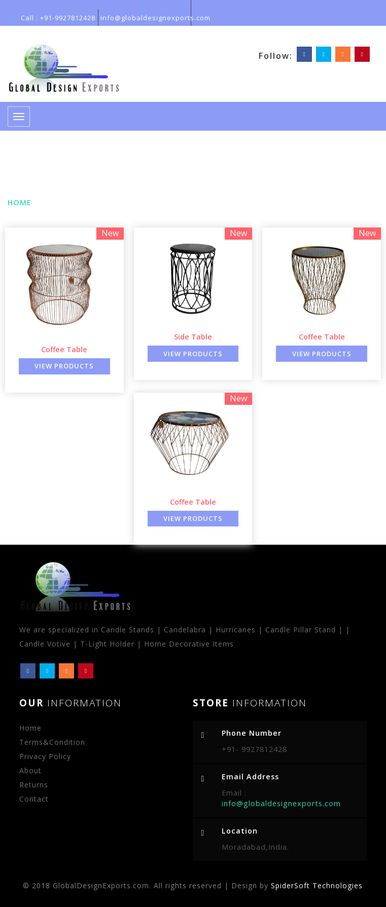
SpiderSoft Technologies (317, 885)
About (30, 770)
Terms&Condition (52, 742)
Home (19, 202)
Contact (34, 799)
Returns (33, 784)
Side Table (193, 337)
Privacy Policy (45, 756)
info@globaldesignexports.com (155, 17)
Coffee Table (64, 349)
